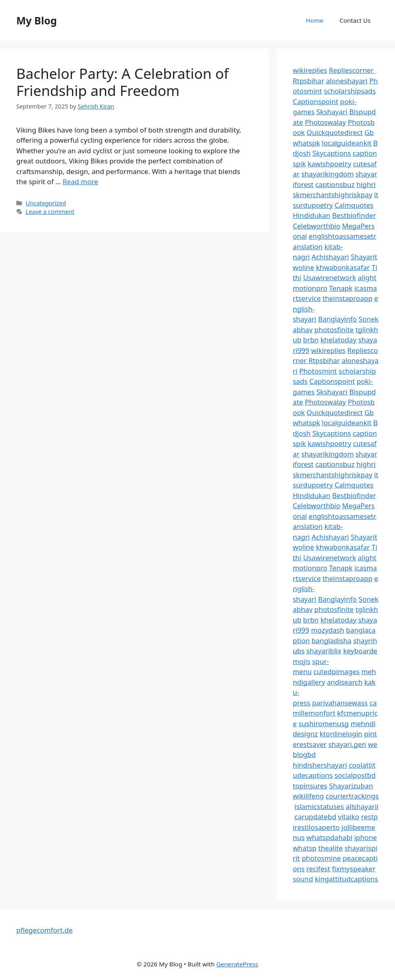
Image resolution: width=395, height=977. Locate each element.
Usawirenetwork (329, 277)
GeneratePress (237, 964)
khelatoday (338, 339)
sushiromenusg (324, 723)
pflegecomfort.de (44, 930)
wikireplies (310, 70)
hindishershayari (320, 765)
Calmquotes (354, 205)
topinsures (310, 785)
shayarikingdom (327, 173)
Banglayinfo (337, 319)
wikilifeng (308, 796)
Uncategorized (46, 203)
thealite (330, 848)
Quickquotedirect (335, 132)
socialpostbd (354, 775)
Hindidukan (311, 215)
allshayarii (362, 806)
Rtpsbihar (308, 80)
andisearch (345, 682)
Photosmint (318, 371)
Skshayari (331, 111)
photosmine (321, 858)
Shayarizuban (351, 785)
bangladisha (331, 640)
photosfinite (334, 329)
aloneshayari (346, 80)
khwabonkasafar (343, 267)
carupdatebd (315, 816)
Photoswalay (325, 122)
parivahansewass (340, 702)
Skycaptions (331, 153)
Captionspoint (315, 101)
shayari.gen (347, 744)
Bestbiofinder (354, 215)
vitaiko (348, 816)
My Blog (36, 20)
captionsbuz (335, 184)
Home (314, 20)
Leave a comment (50, 211)
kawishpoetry (329, 163)
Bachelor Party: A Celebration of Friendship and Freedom (122, 82)
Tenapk (340, 288)
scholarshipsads (350, 91)
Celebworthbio (316, 226)
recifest (318, 868)
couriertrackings (352, 796)
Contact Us (355, 20)
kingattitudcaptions (346, 878)
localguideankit (346, 143)
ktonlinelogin (341, 733)
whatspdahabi (329, 837)
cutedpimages (337, 671)
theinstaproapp (348, 298)
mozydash (327, 630)
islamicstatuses (319, 806)
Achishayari (330, 256)
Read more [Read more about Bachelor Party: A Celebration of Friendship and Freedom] (80, 181)
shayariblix (323, 650)
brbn (311, 339)
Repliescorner (352, 70)
